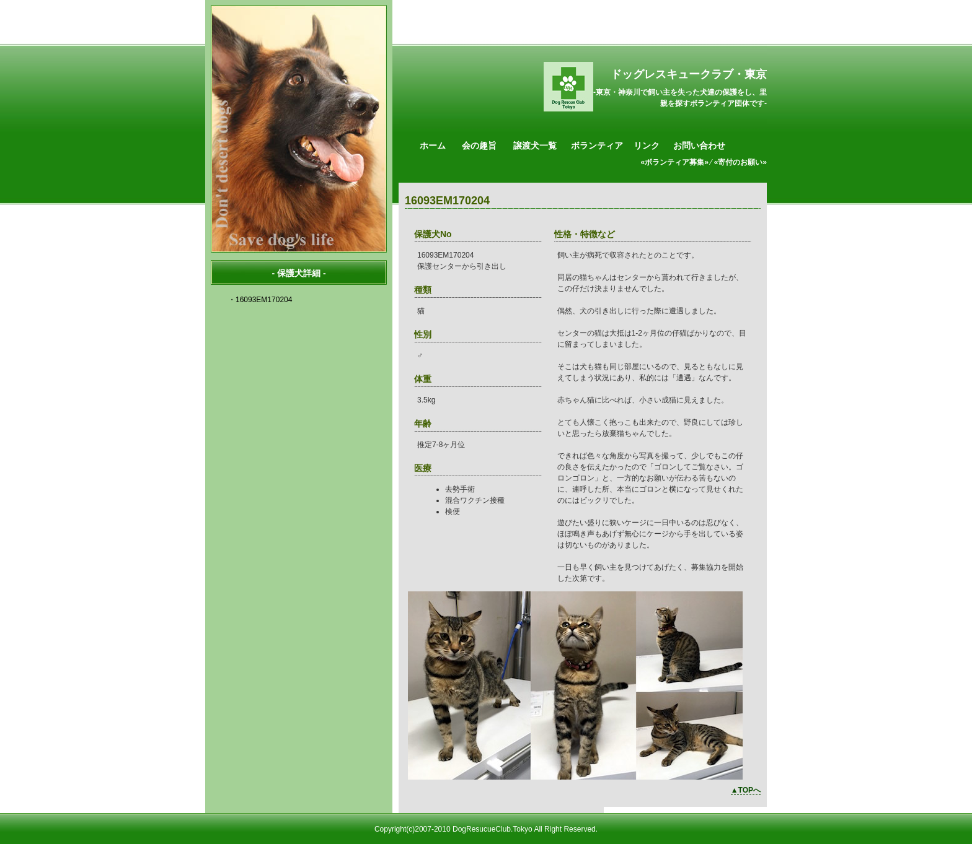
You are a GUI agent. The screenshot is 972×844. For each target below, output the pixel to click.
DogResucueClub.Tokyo (492, 829)
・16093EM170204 (260, 299)
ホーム (433, 145)
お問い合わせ (699, 145)
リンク (647, 145)
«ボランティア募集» (675, 162)
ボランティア (597, 145)
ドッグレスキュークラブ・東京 (689, 74)
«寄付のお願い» (740, 162)
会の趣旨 (479, 145)
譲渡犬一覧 (535, 145)
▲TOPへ (746, 790)
